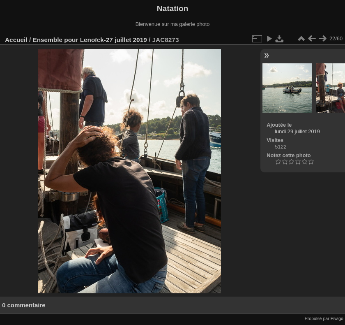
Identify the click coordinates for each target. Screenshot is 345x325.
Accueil (16, 39)
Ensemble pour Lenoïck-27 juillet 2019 (89, 39)
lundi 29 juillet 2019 (297, 131)
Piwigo (337, 318)
